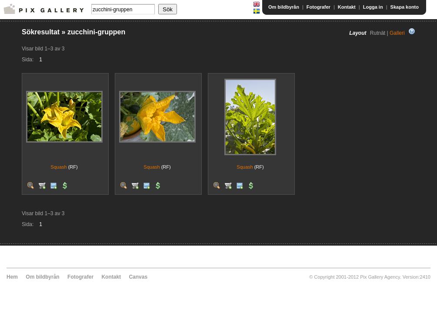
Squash (58, 167)
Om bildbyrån (283, 7)
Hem (12, 277)
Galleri (397, 33)
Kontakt (347, 7)
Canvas (138, 277)
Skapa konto (404, 7)
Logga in (373, 7)
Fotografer (318, 7)
